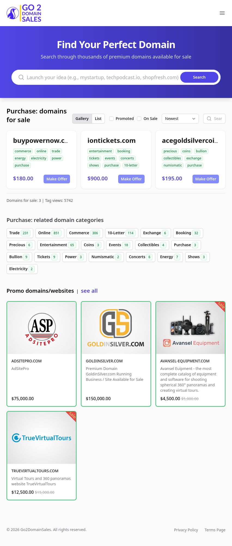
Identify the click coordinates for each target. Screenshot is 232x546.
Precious (20, 245)
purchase (22, 165)
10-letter (131, 165)
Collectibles (152, 245)
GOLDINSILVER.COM (104, 360)
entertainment (100, 151)
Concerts (140, 257)
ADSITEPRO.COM (26, 360)
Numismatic (106, 257)
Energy (170, 257)
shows (94, 165)
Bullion (19, 257)
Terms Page (214, 529)
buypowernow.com (44, 140)
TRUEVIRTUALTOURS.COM (35, 470)
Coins (92, 245)
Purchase (186, 245)
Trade (19, 233)
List (98, 118)
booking (123, 151)
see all (89, 290)
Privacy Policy (186, 529)
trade (56, 151)
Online (49, 233)
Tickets (47, 257)
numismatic (173, 165)
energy (20, 158)
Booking (188, 233)
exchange (193, 158)
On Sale (150, 118)
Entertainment (58, 245)
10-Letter (122, 233)
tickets (94, 158)
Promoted (125, 118)
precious (170, 151)
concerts (127, 158)
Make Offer (56, 178)
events (110, 158)
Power (74, 257)
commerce (23, 151)
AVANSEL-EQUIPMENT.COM (185, 360)
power (57, 158)
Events (119, 245)
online (41, 151)
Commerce (84, 233)
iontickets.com (111, 140)
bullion (201, 151)
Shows (197, 257)
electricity (38, 158)
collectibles (172, 158)
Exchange (155, 233)
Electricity (22, 269)
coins (186, 151)
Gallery (81, 118)
